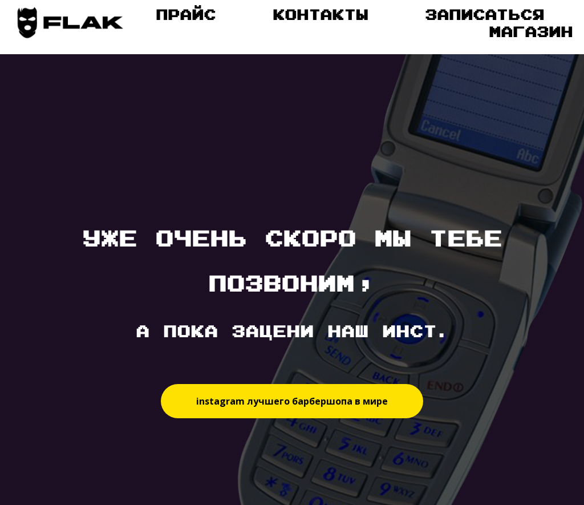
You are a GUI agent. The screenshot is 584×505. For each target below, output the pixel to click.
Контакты (320, 14)
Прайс (186, 14)
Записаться (484, 14)
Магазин (531, 31)
